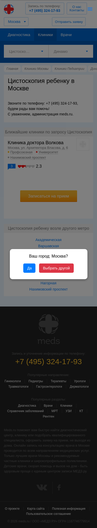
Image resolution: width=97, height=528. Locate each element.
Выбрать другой (56, 268)
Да (29, 268)
